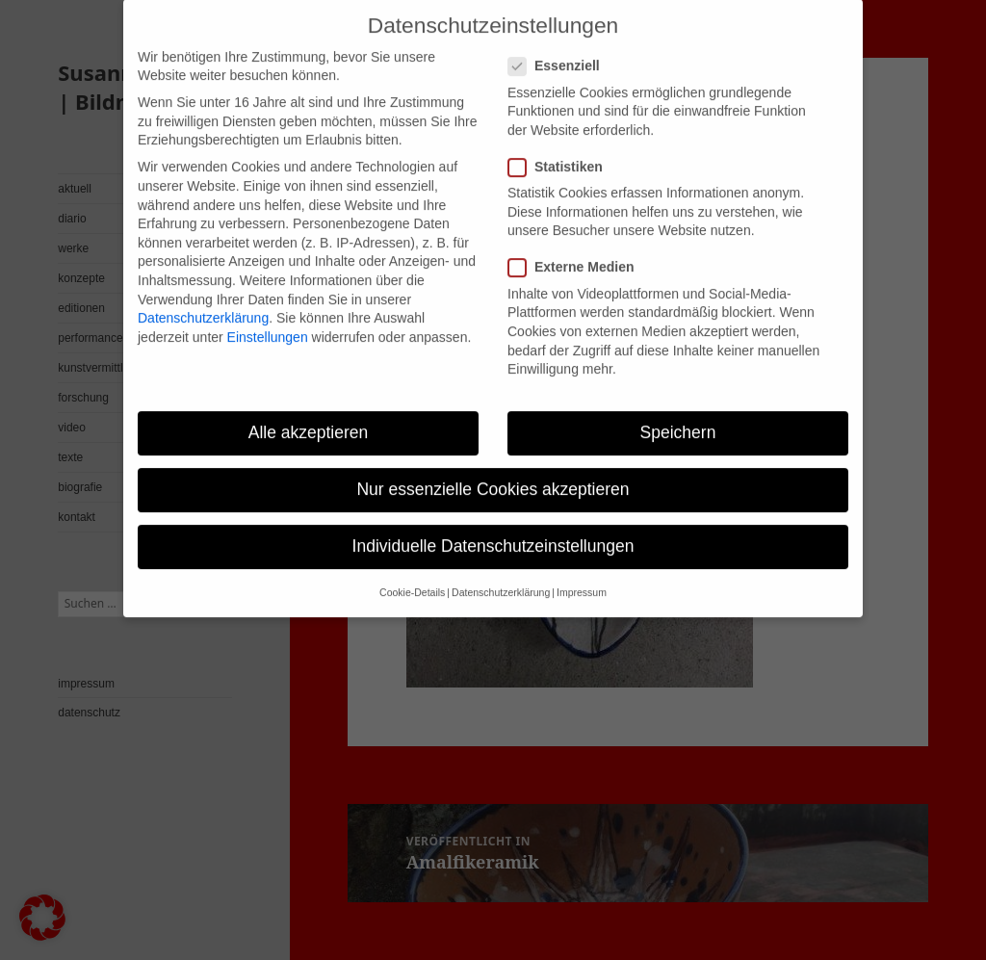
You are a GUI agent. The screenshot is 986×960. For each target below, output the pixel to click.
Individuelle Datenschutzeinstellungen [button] (493, 529)
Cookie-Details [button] (412, 576)
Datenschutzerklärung (203, 300)
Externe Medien (576, 251)
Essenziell (559, 49)
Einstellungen (267, 319)
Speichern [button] (678, 415)
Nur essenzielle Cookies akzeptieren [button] (492, 471)
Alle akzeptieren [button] (308, 415)
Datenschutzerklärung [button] (501, 576)
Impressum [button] (582, 576)
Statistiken (561, 150)
